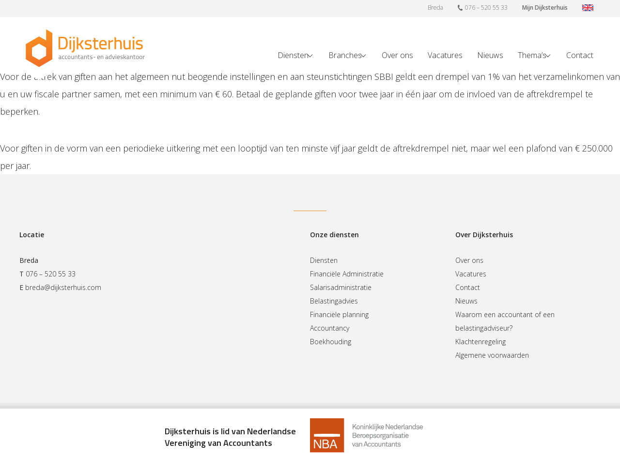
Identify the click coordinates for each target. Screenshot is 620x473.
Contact (579, 55)
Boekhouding (330, 341)
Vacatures (445, 55)
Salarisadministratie (341, 287)
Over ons (397, 55)
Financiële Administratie (347, 273)
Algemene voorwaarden (492, 355)
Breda (435, 7)
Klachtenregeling (480, 341)
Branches (345, 55)
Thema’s (532, 55)
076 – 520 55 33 (483, 7)
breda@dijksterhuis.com (63, 287)
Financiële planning (339, 314)
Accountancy (329, 328)
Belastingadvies (334, 300)
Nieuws (490, 55)
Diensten (293, 55)
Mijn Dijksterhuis (545, 7)
